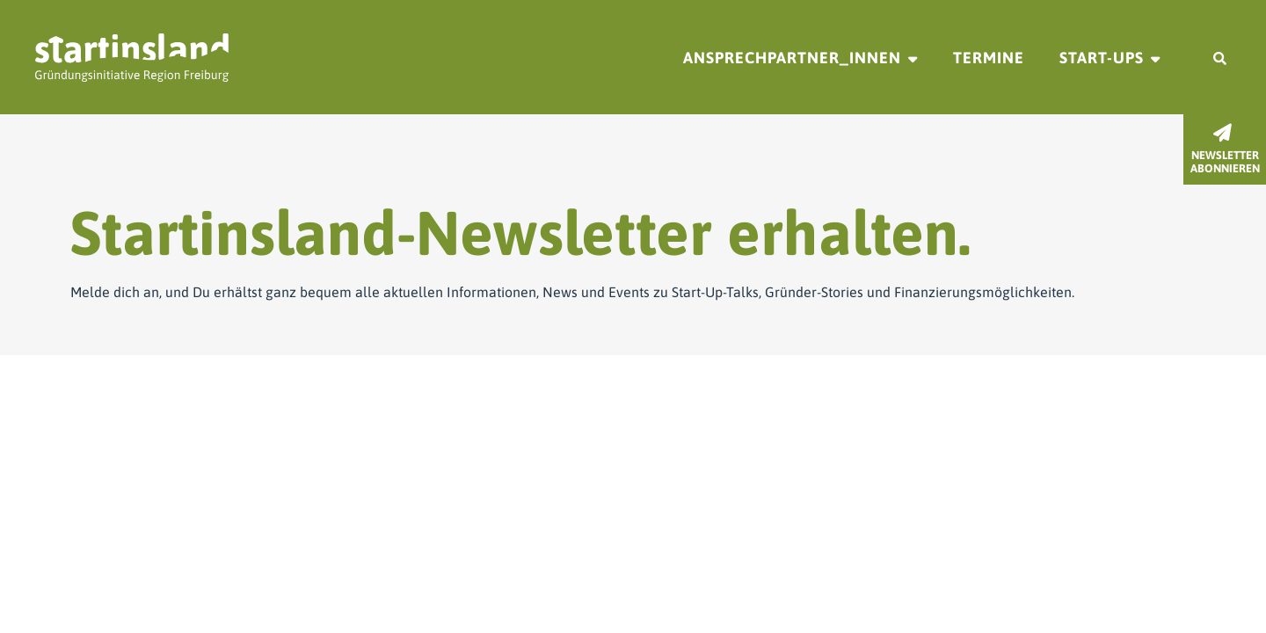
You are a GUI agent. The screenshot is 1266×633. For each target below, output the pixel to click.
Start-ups (1101, 57)
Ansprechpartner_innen (792, 57)
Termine (988, 57)
